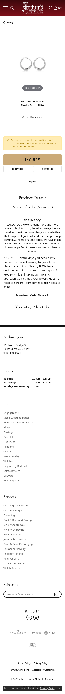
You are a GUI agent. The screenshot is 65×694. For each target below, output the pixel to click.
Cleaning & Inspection (16, 505)
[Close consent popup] (60, 688)
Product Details (32, 197)
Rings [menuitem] (6, 427)
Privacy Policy (41, 663)
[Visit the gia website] (49, 633)
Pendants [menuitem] (9, 446)
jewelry (10, 22)
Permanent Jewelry (14, 549)
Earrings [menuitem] (8, 432)
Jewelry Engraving (13, 529)
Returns (47, 169)
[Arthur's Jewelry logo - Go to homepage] (32, 8)
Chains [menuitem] (7, 451)
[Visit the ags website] (18, 633)
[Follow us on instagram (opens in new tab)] (36, 617)
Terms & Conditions (19, 669)
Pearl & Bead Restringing (18, 544)
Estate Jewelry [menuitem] (11, 470)
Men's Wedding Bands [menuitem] (16, 417)
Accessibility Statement (43, 669)
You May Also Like (32, 307)
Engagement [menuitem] (10, 413)
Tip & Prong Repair (14, 563)
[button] (12, 7)
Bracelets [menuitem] (8, 437)
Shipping (18, 169)
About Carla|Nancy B (32, 207)
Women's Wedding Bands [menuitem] (18, 422)
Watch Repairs (11, 568)
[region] (32, 63)
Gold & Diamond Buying (17, 520)
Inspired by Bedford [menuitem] (15, 466)
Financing (9, 515)
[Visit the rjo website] (32, 645)
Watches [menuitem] (8, 461)
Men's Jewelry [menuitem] (11, 456)
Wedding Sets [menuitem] (11, 480)
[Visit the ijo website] (35, 633)
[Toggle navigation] (5, 8)
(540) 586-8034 (32, 105)
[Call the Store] (12, 352)
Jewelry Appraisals (14, 524)
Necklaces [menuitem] (9, 441)
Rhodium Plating (13, 553)
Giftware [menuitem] (8, 475)
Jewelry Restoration (14, 539)
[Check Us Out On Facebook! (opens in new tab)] (29, 617)
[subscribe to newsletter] (56, 594)
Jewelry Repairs (12, 534)
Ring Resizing (11, 558)
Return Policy (24, 663)
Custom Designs (13, 510)
